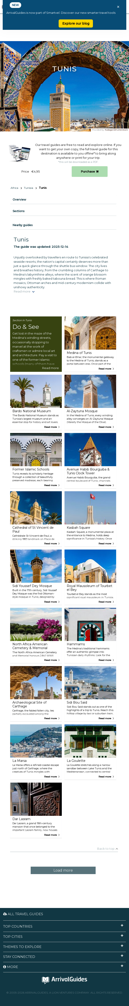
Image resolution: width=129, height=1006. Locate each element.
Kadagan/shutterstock (116, 130)
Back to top (106, 848)
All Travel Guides (23, 914)
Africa (14, 188)
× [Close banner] (118, 7)
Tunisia (28, 188)
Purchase (90, 171)
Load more (63, 870)
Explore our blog (75, 23)
